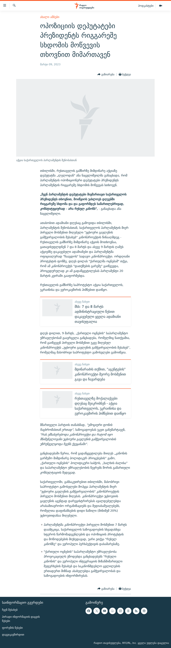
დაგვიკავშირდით (13, 635)
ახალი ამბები (49, 16)
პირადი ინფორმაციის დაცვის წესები (21, 619)
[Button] (105, 74)
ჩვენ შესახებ (10, 610)
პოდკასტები (145, 5)
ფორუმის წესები (12, 628)
